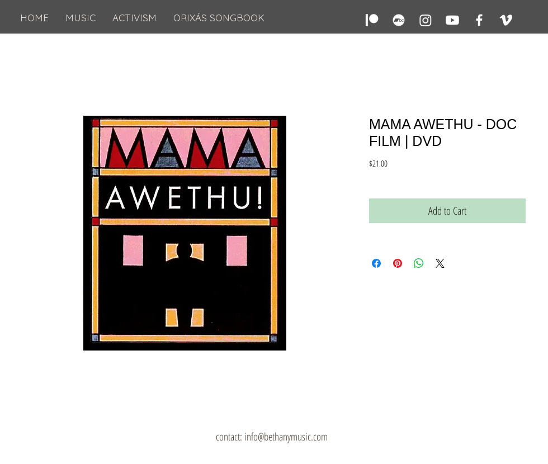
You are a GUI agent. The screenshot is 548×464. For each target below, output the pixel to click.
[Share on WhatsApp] (419, 263)
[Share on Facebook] (376, 263)
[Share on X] (440, 263)
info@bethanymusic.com (286, 436)
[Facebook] (479, 20)
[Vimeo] (506, 20)
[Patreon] (372, 20)
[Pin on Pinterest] (397, 263)
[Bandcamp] (399, 20)
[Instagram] (425, 20)
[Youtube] (452, 20)
